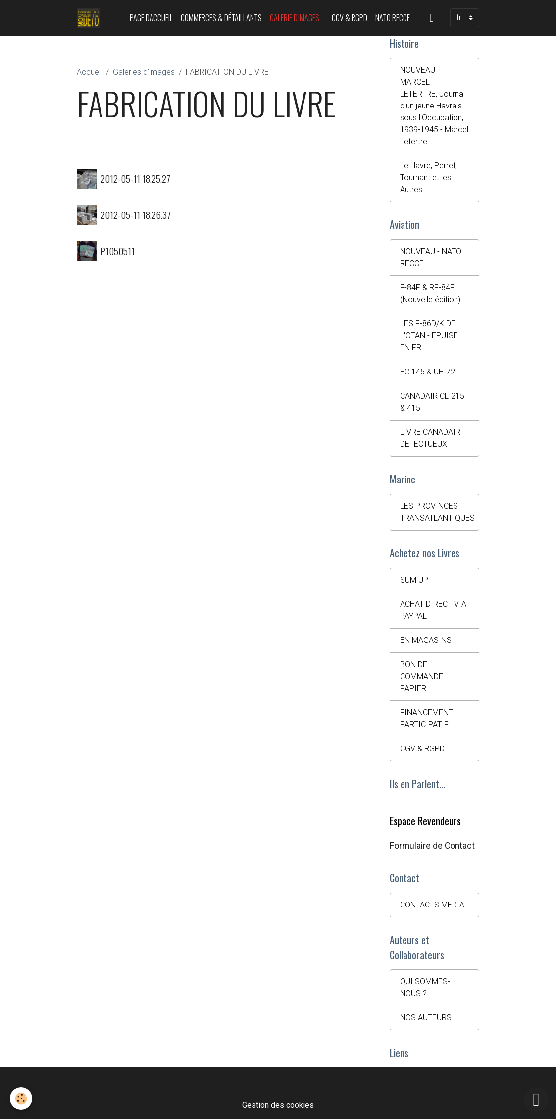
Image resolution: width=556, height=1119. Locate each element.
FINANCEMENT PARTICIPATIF (426, 718)
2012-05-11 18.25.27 (135, 178)
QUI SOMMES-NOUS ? (425, 987)
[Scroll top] (536, 1099)
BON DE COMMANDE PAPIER (421, 676)
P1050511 (118, 251)
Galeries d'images (144, 72)
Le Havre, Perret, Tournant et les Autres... (428, 177)
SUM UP (414, 580)
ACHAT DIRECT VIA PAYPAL (433, 610)
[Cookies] (21, 1098)
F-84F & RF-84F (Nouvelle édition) (430, 293)
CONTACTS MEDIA (432, 904)
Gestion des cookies (278, 1105)
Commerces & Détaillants (221, 18)
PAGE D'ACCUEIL (151, 18)
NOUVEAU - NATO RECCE (430, 257)
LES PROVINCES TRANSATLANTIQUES (437, 512)
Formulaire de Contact (432, 846)
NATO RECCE (392, 18)
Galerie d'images (295, 18)
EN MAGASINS (426, 640)
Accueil (89, 72)
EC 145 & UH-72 (427, 371)
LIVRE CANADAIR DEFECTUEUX (430, 438)
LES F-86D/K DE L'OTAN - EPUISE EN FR (429, 335)
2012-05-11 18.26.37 (136, 215)
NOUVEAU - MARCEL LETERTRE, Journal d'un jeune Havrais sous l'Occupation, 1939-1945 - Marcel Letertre (434, 105)
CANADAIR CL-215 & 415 (432, 402)
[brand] (90, 18)
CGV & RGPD (349, 18)
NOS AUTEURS (426, 1017)
